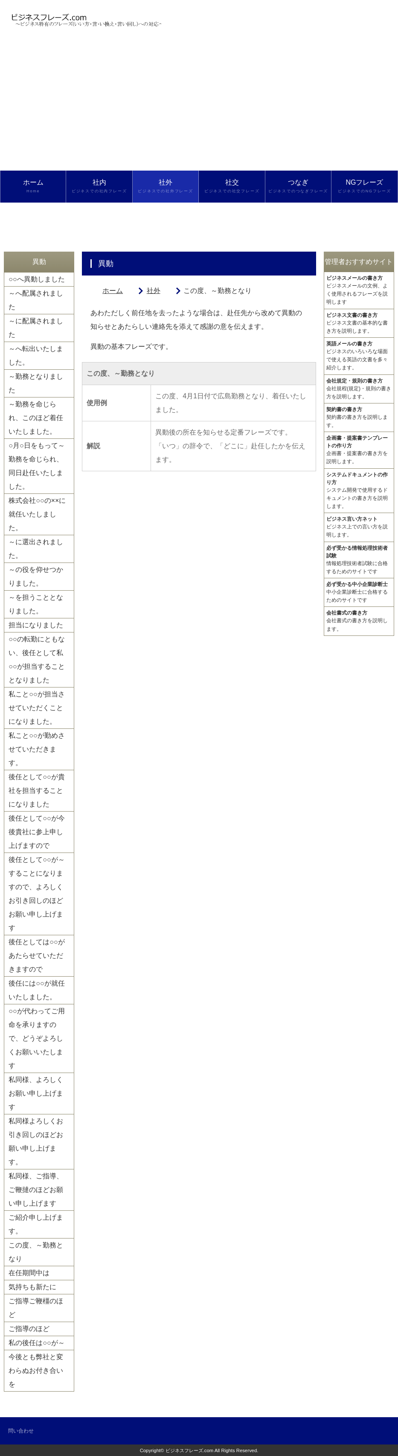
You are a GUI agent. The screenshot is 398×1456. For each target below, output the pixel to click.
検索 (33, 218)
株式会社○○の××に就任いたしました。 (37, 514)
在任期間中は (29, 1272)
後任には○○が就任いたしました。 (36, 990)
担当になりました (36, 625)
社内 (99, 186)
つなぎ (298, 186)
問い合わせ (21, 1431)
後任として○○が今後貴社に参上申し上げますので (36, 832)
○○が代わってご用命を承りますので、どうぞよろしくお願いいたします (36, 1038)
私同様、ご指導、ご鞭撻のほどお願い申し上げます (36, 1189)
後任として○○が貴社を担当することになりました (36, 790)
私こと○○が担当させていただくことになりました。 (36, 707)
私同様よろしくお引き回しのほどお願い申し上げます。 (36, 1141)
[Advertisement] (199, 106)
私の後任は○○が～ (36, 1342)
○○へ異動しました (36, 279)
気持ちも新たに (32, 1287)
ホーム (33, 186)
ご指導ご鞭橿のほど (36, 1307)
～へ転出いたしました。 (36, 355)
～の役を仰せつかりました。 (36, 576)
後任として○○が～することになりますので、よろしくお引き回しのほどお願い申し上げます (36, 893)
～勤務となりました (36, 383)
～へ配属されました (36, 300)
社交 (231, 186)
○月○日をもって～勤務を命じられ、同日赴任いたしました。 (36, 466)
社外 (165, 186)
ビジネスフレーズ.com (190, 1450)
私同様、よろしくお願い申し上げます (36, 1093)
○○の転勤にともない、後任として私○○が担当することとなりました (36, 659)
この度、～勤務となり (36, 1251)
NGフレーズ (364, 186)
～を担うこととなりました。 (36, 604)
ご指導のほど (29, 1328)
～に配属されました (36, 327)
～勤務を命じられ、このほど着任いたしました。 (36, 417)
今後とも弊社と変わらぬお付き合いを (36, 1370)
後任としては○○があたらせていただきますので (36, 955)
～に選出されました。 (36, 548)
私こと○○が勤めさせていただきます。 (36, 749)
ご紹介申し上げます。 (36, 1224)
